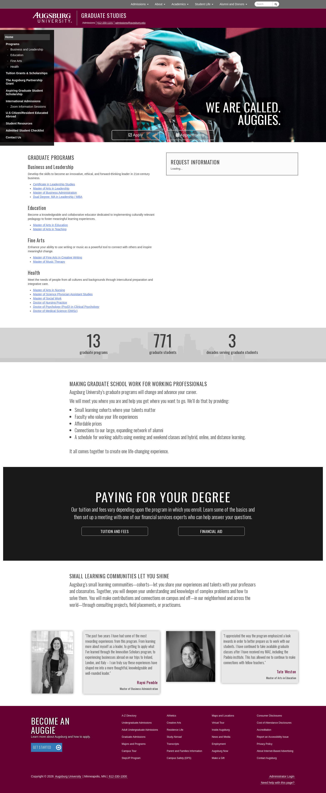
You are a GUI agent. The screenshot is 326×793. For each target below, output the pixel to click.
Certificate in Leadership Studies (54, 184)
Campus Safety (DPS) (179, 758)
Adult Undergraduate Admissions (140, 729)
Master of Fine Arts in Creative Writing (57, 257)
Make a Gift (218, 758)
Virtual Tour (218, 722)
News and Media (221, 736)
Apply (135, 135)
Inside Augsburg (221, 729)
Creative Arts (174, 722)
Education (16, 55)
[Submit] (275, 4)
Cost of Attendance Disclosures (274, 722)
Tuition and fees (114, 531)
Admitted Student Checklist (25, 130)
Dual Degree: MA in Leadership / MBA (57, 196)
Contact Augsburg (267, 758)
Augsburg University (68, 776)
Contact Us (13, 137)
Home (9, 37)
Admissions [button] (141, 4)
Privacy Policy (264, 744)
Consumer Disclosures (269, 715)
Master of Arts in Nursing (49, 290)
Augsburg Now (220, 751)
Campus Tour (129, 751)
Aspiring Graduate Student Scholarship (24, 92)
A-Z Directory (129, 715)
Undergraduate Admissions (137, 722)
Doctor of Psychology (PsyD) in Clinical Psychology (66, 306)
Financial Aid (211, 531)
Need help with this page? (277, 782)
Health (14, 66)
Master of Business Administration (55, 192)
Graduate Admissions (133, 736)
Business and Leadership (26, 49)
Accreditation (264, 729)
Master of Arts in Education (50, 225)
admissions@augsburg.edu (130, 22)
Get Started (42, 747)
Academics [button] (182, 4)
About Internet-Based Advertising (275, 751)
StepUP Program (131, 758)
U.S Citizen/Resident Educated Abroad (27, 114)
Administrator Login (281, 776)
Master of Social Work (47, 298)
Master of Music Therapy (49, 261)
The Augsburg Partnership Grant (24, 82)
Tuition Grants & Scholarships (26, 73)
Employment (219, 744)
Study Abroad (174, 736)
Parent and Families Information (184, 751)
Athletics (171, 715)
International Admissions (23, 101)
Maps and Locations (223, 715)
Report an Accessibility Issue (273, 736)
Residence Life (175, 729)
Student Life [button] (205, 4)
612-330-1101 (105, 22)
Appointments (190, 135)
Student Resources (19, 123)
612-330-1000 (118, 776)
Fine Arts (16, 61)
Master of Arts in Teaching (50, 229)
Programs (12, 44)
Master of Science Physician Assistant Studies (63, 294)
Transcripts (173, 744)
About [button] (161, 5)
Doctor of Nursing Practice (50, 302)
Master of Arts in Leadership (51, 188)
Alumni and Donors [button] (235, 4)
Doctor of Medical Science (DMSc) (55, 311)
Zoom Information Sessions (28, 106)
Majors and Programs (133, 743)
